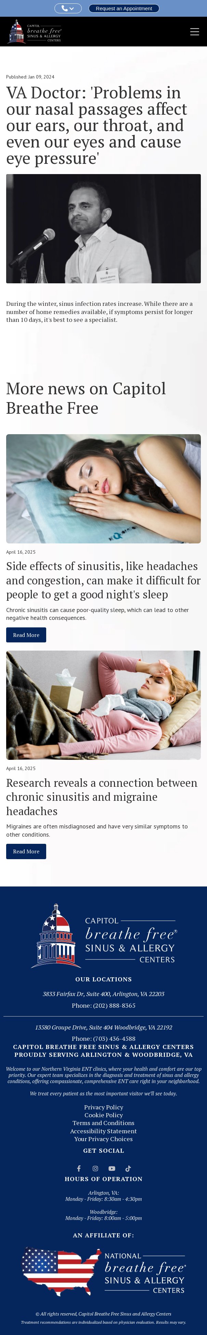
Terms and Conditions (103, 1123)
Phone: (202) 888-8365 (103, 1005)
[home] (34, 31)
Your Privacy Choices (103, 1139)
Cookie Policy (104, 1115)
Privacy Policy (103, 1107)
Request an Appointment (124, 8)
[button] (68, 8)
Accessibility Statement (103, 1131)
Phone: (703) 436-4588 (103, 1038)
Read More (26, 635)
